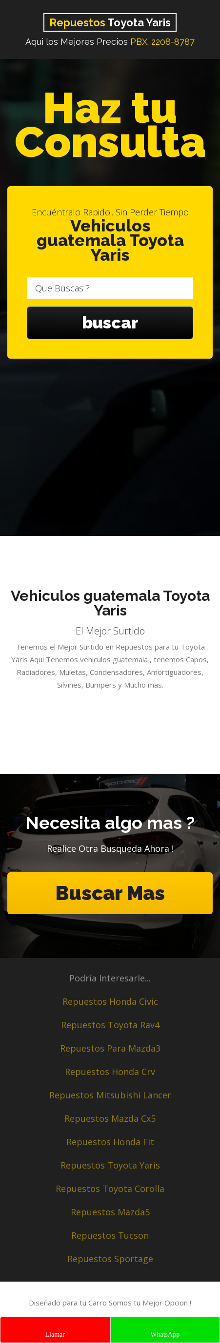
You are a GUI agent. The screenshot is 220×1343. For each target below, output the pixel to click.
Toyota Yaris (110, 22)
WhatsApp (165, 1334)
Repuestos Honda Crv (110, 1071)
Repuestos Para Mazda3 (110, 1048)
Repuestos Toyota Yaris (110, 1165)
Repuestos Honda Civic (110, 1001)
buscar (110, 322)
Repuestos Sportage (110, 1259)
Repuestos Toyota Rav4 (110, 1025)
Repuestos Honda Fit (110, 1142)
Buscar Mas (110, 893)
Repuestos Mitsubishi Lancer (110, 1095)
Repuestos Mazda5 (110, 1212)
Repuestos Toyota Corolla (110, 1188)
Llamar (55, 1334)
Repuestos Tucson (110, 1235)
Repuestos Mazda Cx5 (110, 1118)
